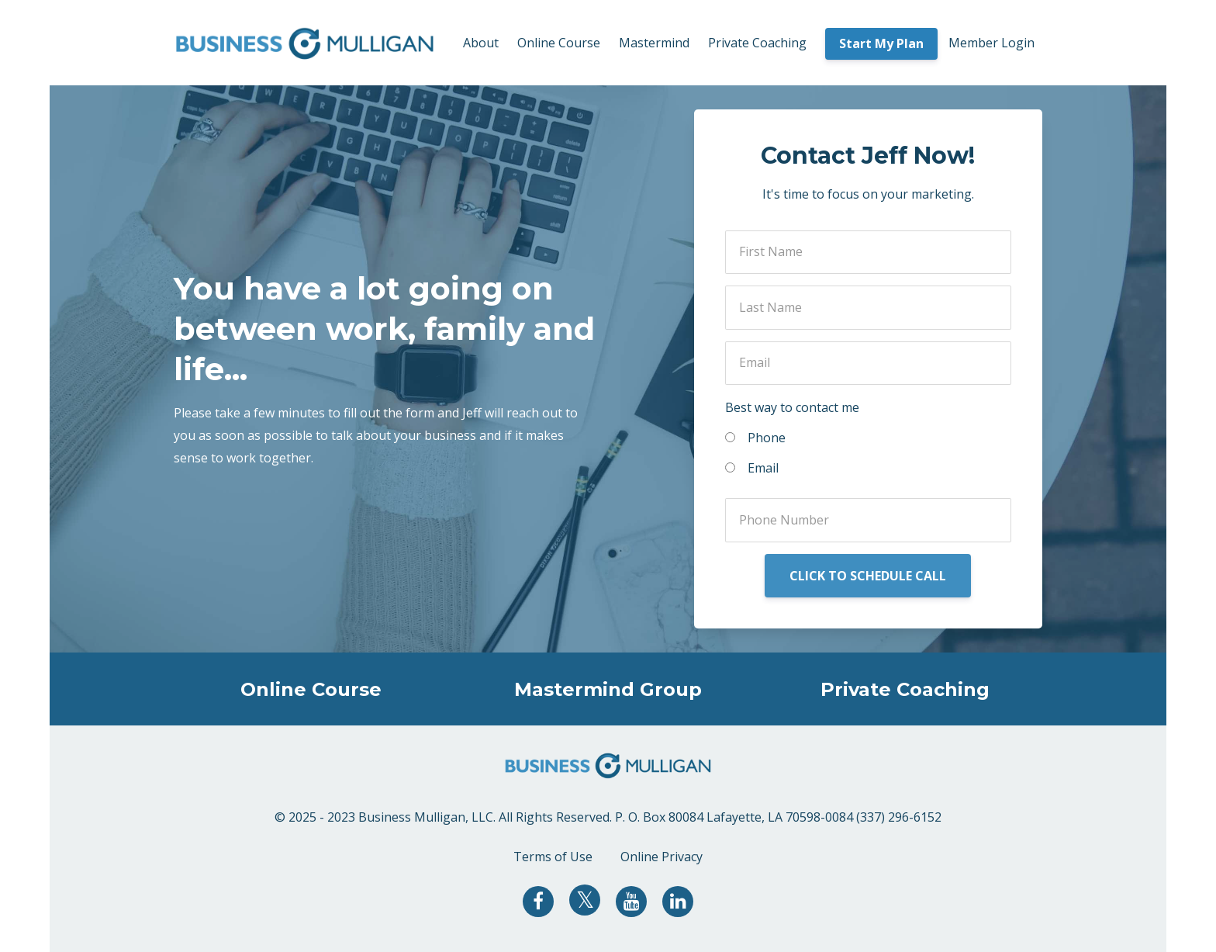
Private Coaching (757, 42)
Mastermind (654, 42)
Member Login (991, 42)
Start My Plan (881, 43)
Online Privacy (661, 856)
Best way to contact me (792, 407)
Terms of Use (552, 856)
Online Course (558, 42)
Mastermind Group (608, 689)
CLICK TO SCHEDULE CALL (867, 575)
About (481, 42)
